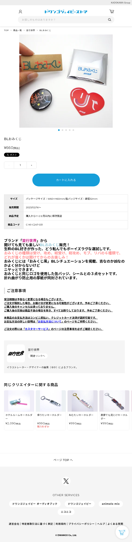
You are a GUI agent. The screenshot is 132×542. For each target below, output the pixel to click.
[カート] (111, 11)
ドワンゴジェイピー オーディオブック (34, 503)
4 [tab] (70, 130)
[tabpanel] (66, 81)
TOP (6, 30)
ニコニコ (66, 511)
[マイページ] (20, 11)
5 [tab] (73, 130)
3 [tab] (66, 130)
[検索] (110, 19)
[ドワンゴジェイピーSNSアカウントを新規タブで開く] (66, 481)
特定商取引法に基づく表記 (37, 523)
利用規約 (61, 523)
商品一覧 (17, 30)
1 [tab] (59, 130)
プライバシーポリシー (82, 523)
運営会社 (14, 523)
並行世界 (30, 30)
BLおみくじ (45, 30)
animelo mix (111, 503)
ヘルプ (101, 523)
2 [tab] (62, 130)
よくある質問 (115, 523)
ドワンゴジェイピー (79, 503)
